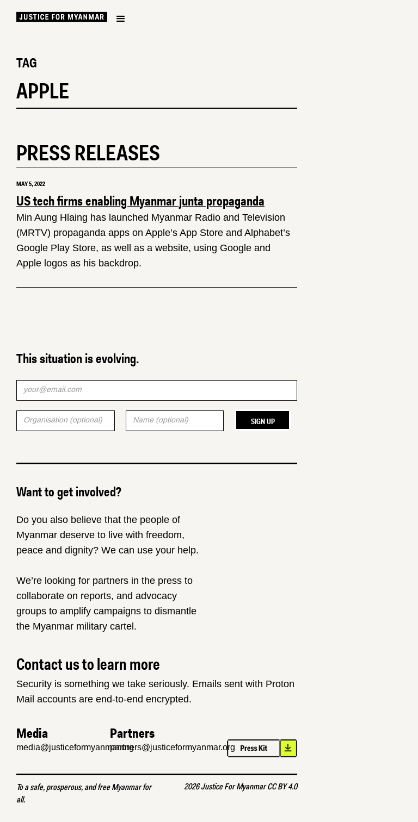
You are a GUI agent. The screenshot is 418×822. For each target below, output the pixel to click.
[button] (120, 19)
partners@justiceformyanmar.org (172, 747)
